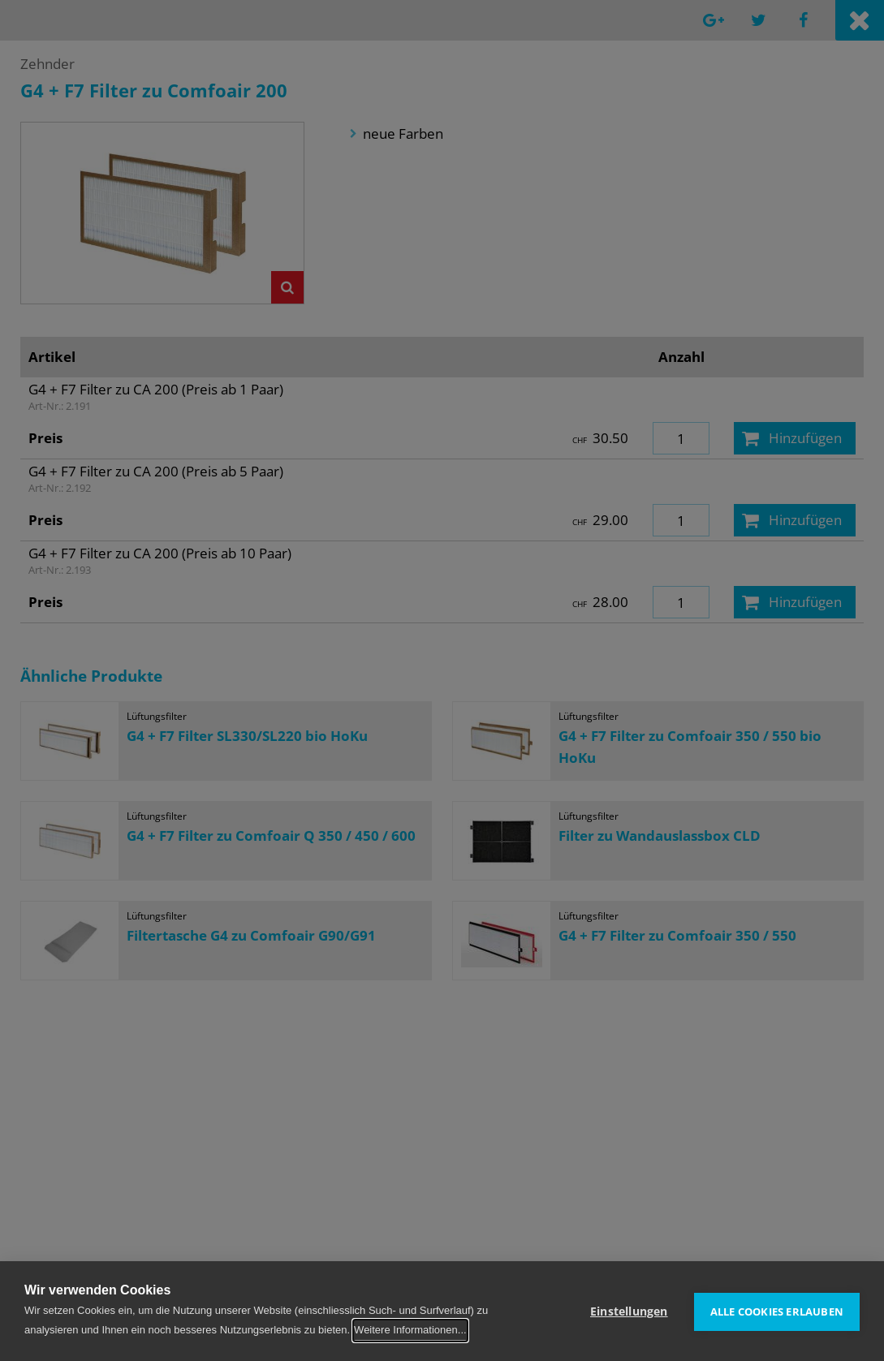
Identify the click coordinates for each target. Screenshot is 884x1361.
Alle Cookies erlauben (776, 1310)
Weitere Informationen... (410, 1330)
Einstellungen (629, 1310)
